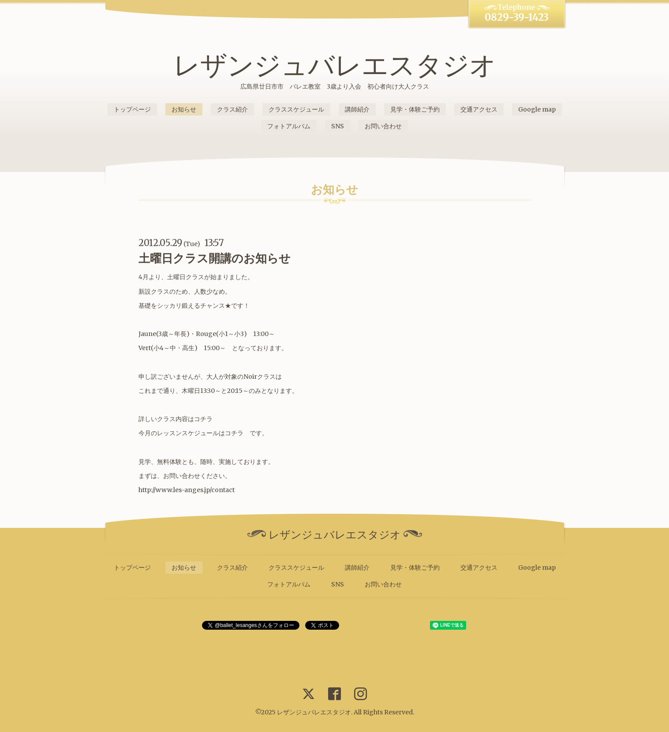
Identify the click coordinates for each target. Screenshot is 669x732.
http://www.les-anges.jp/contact (186, 490)
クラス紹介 (232, 109)
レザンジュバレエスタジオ (334, 65)
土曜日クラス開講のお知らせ (214, 258)
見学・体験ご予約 (415, 109)
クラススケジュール (296, 109)
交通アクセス (478, 109)
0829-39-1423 (517, 17)
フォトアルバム (288, 126)
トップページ (132, 109)
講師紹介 (357, 109)
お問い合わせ (383, 126)
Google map (537, 109)
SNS (337, 126)
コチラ (203, 419)
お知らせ (184, 109)
